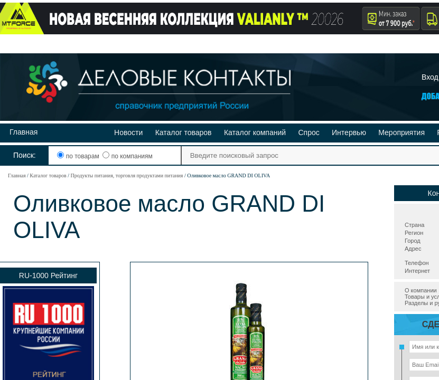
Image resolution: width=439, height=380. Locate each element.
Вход (430, 77)
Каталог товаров (183, 132)
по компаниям (127, 156)
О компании (421, 290)
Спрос (308, 132)
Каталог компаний (255, 132)
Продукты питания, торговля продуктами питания (126, 175)
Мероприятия (401, 132)
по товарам (79, 156)
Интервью (349, 132)
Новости (128, 132)
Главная (24, 132)
